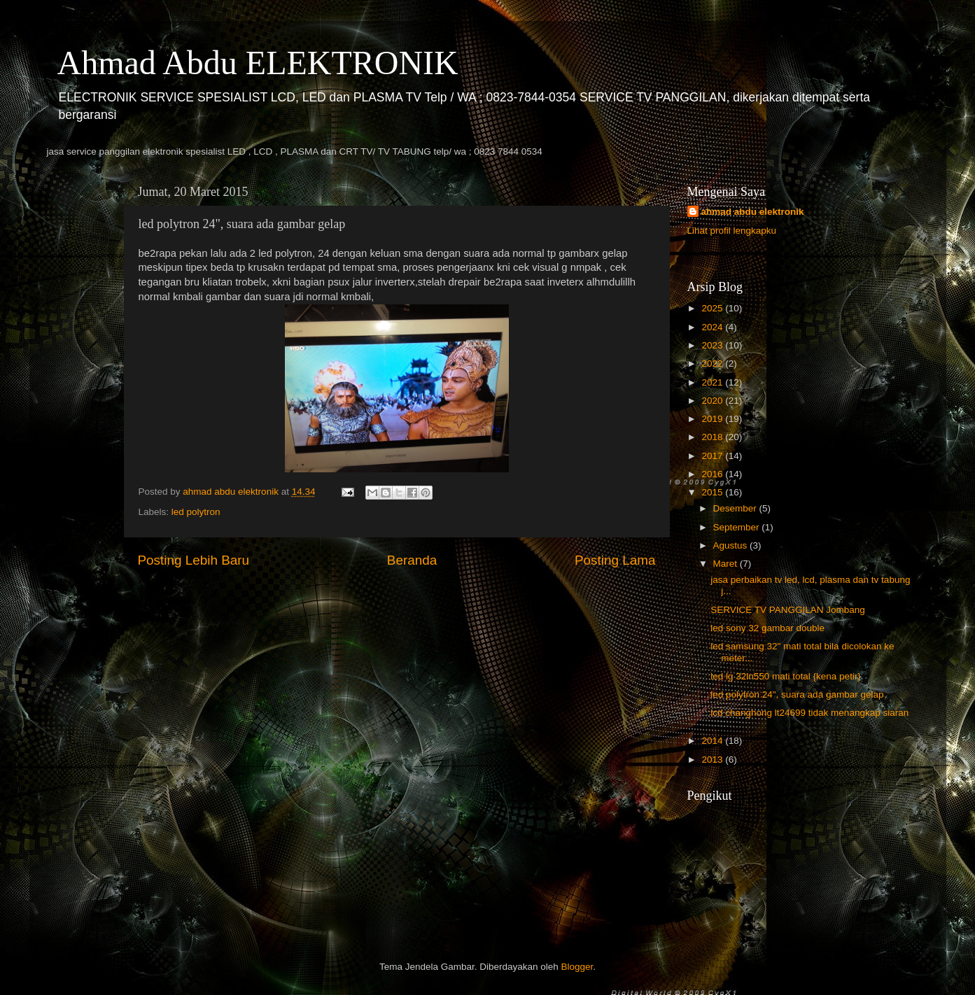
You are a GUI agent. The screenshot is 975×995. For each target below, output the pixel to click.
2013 (713, 759)
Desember (736, 508)
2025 (713, 308)
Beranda (412, 560)
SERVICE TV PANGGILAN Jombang (787, 610)
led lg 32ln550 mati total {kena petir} (785, 676)
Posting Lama (615, 560)
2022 (713, 363)
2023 (713, 345)
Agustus (731, 545)
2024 (713, 327)
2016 (713, 474)
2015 (713, 492)
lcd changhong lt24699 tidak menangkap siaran (809, 712)
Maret (726, 563)
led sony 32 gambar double (767, 628)
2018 (713, 437)
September (737, 527)
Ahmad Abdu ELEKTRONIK (257, 62)
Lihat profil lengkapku (732, 230)
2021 (713, 382)
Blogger (577, 966)
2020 (713, 400)
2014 (713, 740)
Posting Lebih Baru (194, 560)
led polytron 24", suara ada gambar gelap (796, 694)
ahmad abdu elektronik (752, 211)
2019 (713, 419)
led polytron (195, 512)
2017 (713, 456)
